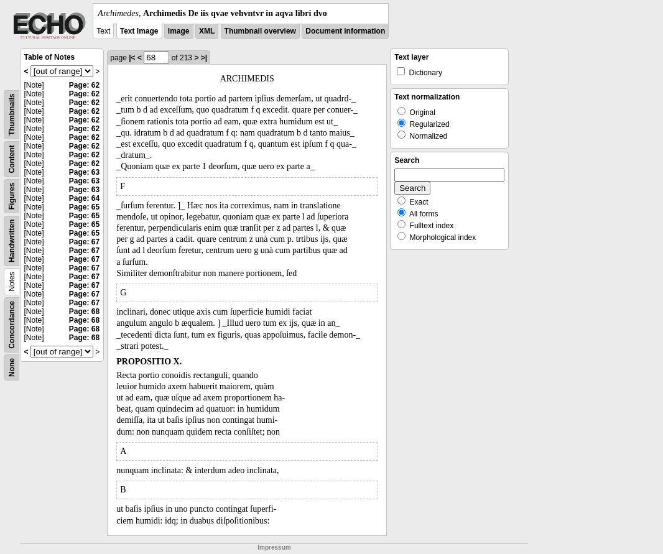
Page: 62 (84, 85)
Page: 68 (84, 311)
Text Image (139, 31)
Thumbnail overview (260, 31)
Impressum (273, 547)
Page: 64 (84, 198)
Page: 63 (84, 172)
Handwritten (11, 240)
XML (207, 31)
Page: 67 (84, 242)
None (11, 367)
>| (204, 57)
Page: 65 (84, 207)
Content (11, 159)
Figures (11, 196)
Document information (345, 31)
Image (179, 31)
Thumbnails (11, 115)
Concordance (11, 325)
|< (132, 57)
